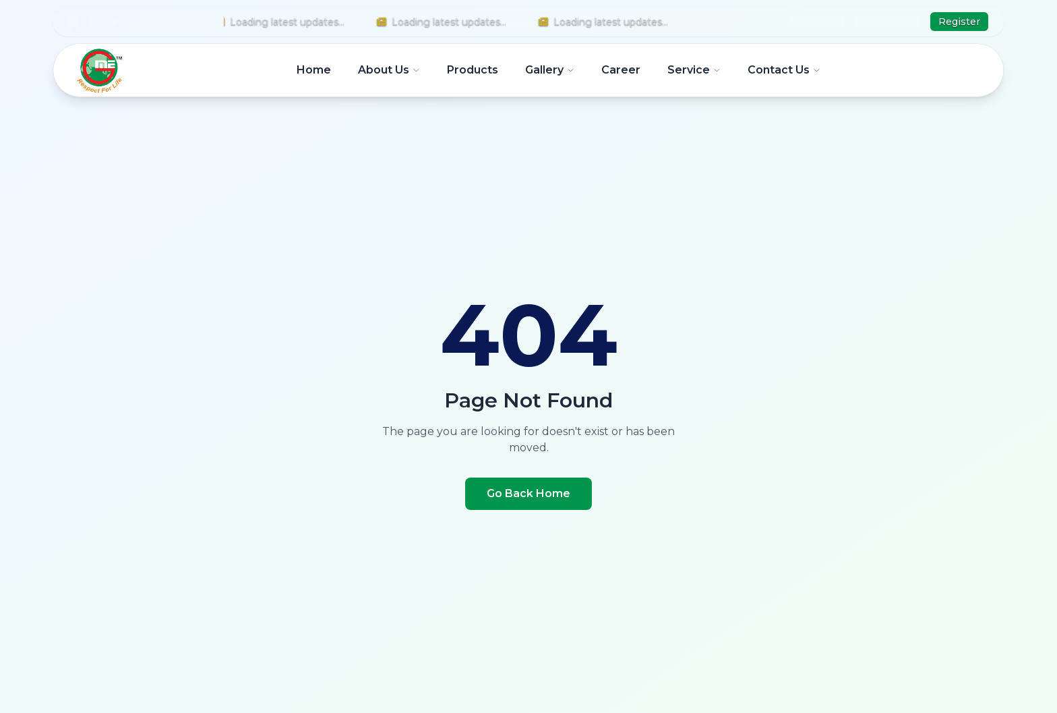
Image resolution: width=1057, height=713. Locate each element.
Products (472, 69)
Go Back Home (528, 493)
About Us (389, 69)
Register (959, 22)
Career (620, 69)
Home (314, 69)
